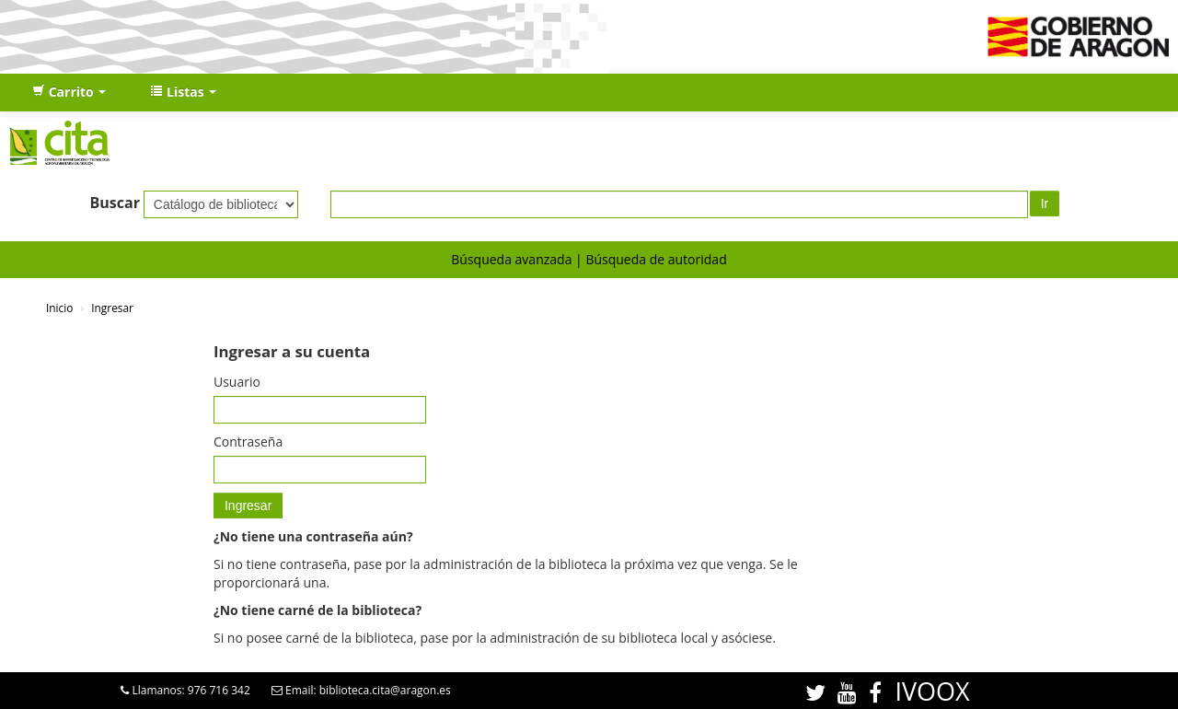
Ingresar (112, 307)
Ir (1045, 203)
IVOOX (932, 691)
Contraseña (248, 441)
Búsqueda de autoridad (655, 259)
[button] (69, 92)
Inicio (59, 307)
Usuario (237, 381)
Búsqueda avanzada (511, 259)
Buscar (114, 202)
